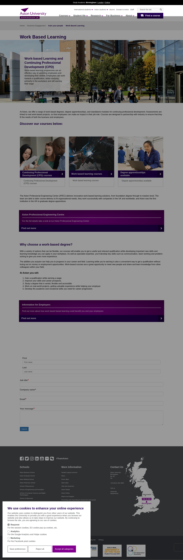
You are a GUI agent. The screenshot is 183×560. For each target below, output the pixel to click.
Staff (132, 10)
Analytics (15, 531)
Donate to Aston (122, 10)
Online (107, 3)
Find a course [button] (152, 15)
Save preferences (17, 549)
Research (97, 15)
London (101, 3)
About (130, 15)
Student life (80, 15)
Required (15, 525)
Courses (64, 15)
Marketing (15, 538)
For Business (114, 15)
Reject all (40, 549)
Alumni (112, 10)
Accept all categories (64, 549)
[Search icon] (161, 9)
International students (83, 10)
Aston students (101, 10)
